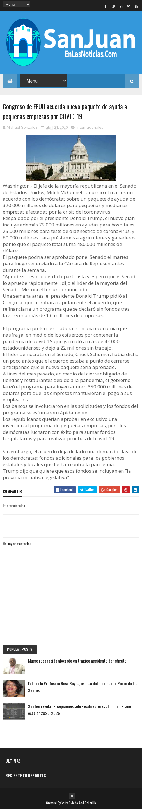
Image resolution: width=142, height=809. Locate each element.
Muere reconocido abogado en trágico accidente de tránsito (77, 660)
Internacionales (90, 127)
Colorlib (90, 802)
